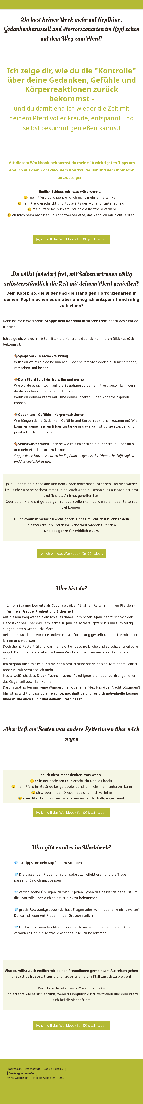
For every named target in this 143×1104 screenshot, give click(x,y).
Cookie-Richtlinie (54, 1069)
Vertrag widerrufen (22, 1073)
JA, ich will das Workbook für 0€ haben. (71, 553)
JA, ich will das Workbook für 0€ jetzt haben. (71, 239)
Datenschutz (32, 1069)
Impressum (14, 1069)
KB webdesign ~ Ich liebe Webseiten (33, 1077)
